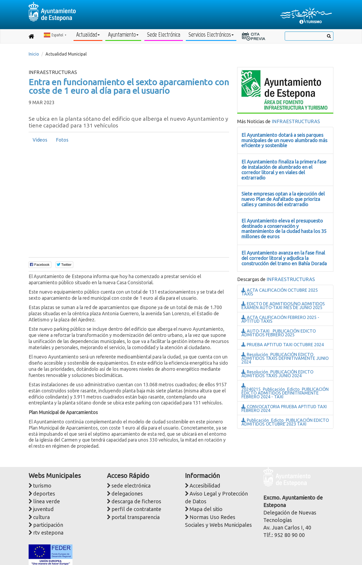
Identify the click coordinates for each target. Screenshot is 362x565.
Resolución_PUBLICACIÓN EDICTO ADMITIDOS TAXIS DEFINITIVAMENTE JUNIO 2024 (285, 358)
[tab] (40, 140)
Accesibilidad (205, 486)
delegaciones (127, 494)
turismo (42, 486)
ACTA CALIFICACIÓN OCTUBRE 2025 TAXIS (279, 292)
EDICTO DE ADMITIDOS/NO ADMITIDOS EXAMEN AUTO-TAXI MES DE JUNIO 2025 (283, 305)
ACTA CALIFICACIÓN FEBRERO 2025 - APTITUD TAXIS (280, 319)
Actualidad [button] (88, 34)
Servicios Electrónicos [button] (211, 34)
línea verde (46, 501)
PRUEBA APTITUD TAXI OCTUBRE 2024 (282, 344)
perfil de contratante (136, 509)
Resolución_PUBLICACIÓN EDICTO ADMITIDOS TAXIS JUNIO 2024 (277, 373)
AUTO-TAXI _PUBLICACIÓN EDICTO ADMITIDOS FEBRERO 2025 (278, 333)
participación (48, 525)
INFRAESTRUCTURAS (296, 121)
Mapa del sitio (206, 509)
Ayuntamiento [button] (123, 34)
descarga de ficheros (136, 501)
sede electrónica (131, 486)
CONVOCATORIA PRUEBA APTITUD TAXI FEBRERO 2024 (284, 408)
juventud (43, 509)
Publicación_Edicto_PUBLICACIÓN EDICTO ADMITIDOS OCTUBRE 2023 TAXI (285, 422)
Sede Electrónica (163, 34)
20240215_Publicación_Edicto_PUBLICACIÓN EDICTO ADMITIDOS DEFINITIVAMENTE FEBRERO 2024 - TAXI (285, 391)
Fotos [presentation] (62, 139)
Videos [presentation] (40, 139)
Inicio (34, 54)
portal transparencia (135, 517)
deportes (44, 494)
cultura (41, 517)
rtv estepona (48, 533)
